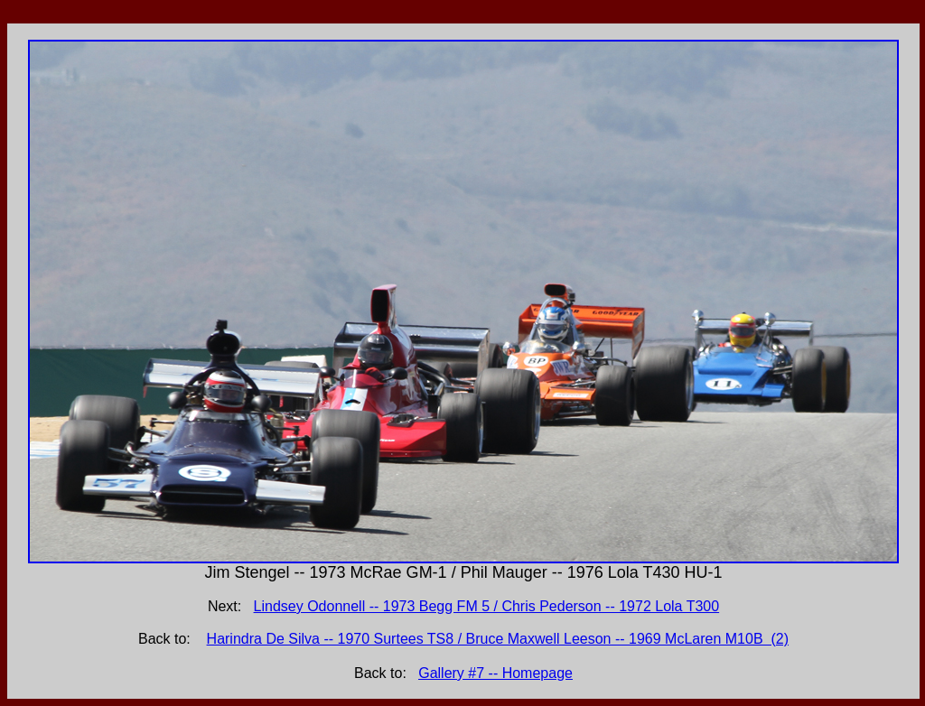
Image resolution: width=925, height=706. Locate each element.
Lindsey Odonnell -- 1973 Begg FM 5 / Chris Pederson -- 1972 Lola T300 (487, 606)
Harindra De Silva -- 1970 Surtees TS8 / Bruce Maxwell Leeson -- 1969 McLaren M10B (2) (498, 638)
